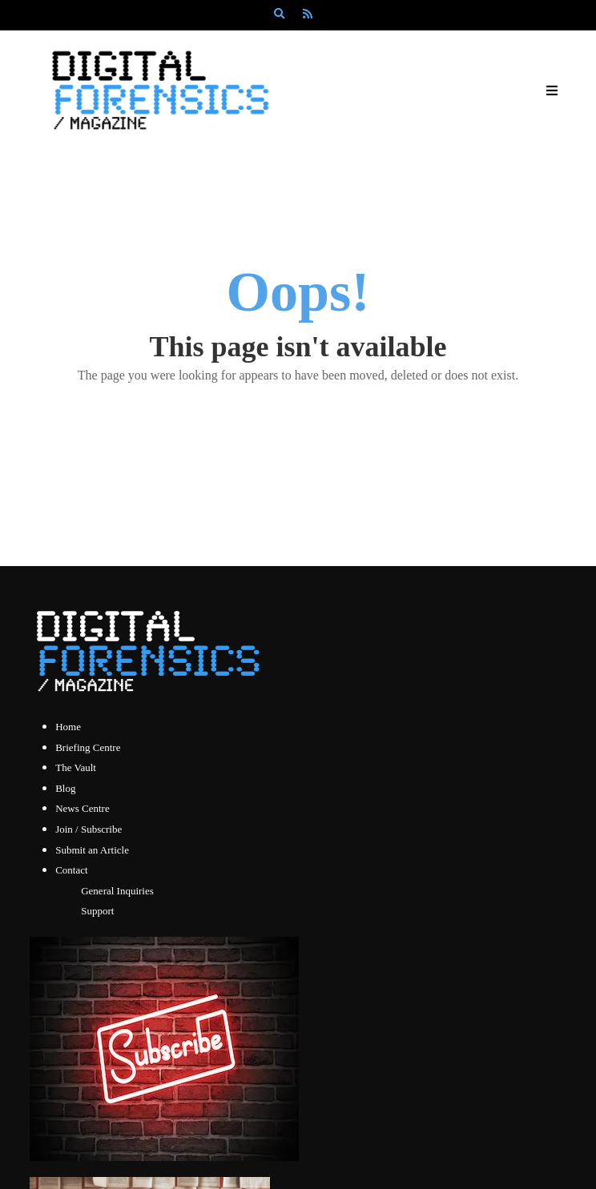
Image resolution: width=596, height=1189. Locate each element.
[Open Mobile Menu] (552, 90)
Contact (71, 870)
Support (97, 911)
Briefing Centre (87, 747)
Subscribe (324, 43)
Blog (65, 788)
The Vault (75, 767)
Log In (261, 43)
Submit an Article (92, 850)
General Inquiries (117, 891)
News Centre (82, 808)
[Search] (278, 14)
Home (68, 727)
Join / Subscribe (88, 829)
